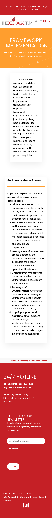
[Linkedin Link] (26, 505)
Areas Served (39, 497)
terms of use (13, 430)
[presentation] (28, 456)
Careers (7, 500)
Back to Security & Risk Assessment (30, 360)
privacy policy (29, 426)
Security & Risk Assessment (33, 52)
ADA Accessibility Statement (17, 497)
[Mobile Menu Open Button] (45, 21)
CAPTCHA (12, 448)
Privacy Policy (10, 493)
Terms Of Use (25, 493)
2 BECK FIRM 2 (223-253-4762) (19, 383)
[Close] (46, 7)
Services (8, 52)
